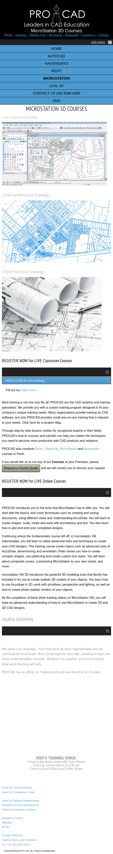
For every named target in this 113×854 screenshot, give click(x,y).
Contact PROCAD (12, 835)
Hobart (103, 35)
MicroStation (68, 448)
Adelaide (71, 35)
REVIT (56, 71)
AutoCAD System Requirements (20, 800)
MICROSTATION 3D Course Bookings (25, 380)
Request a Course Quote (21, 468)
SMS (56, 101)
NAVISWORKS (56, 63)
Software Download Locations (19, 809)
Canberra (88, 35)
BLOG (5, 827)
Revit (38, 448)
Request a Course (12, 818)
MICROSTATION (56, 78)
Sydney (21, 35)
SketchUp (51, 448)
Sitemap (6, 822)
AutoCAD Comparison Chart (18, 792)
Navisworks (92, 448)
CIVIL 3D (56, 86)
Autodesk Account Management (20, 805)
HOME (56, 49)
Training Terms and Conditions (19, 840)
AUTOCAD (56, 56)
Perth (8, 35)
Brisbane (55, 35)
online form (28, 390)
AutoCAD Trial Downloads (17, 787)
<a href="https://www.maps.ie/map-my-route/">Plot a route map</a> (56, 714)
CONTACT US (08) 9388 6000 (56, 93)
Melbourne (38, 35)
